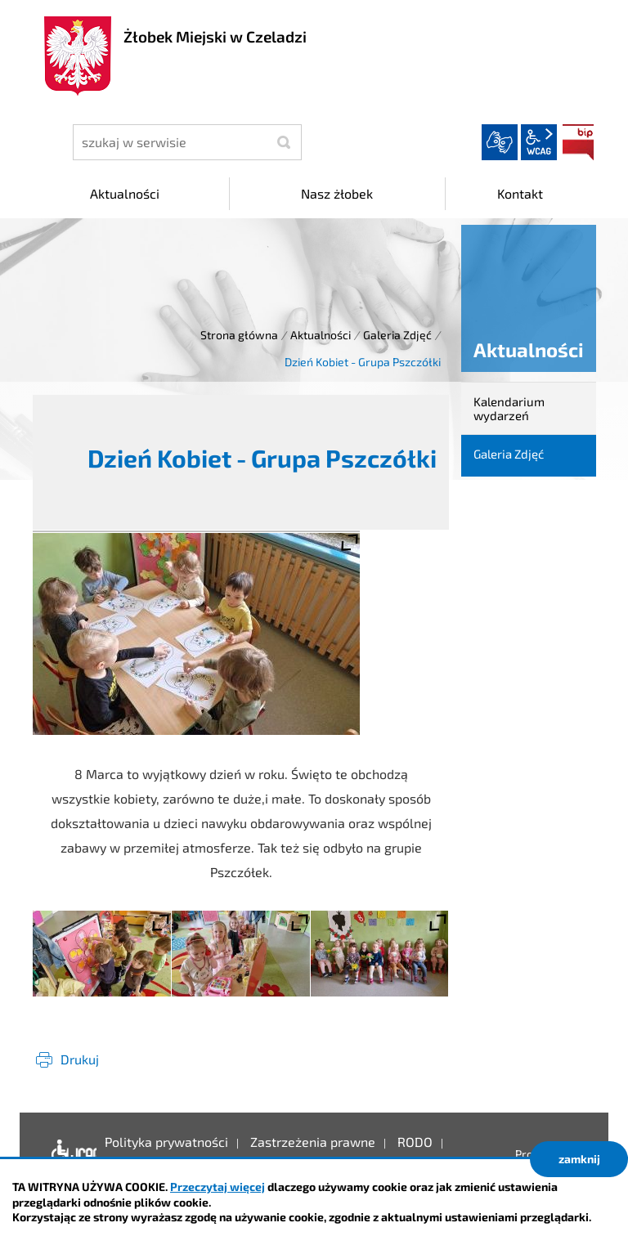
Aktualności (320, 335)
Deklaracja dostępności (69, 1154)
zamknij (579, 1159)
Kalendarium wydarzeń (509, 408)
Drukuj (80, 1059)
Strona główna (239, 335)
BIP (578, 142)
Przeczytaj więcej (217, 1186)
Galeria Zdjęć (397, 335)
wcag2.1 (539, 142)
